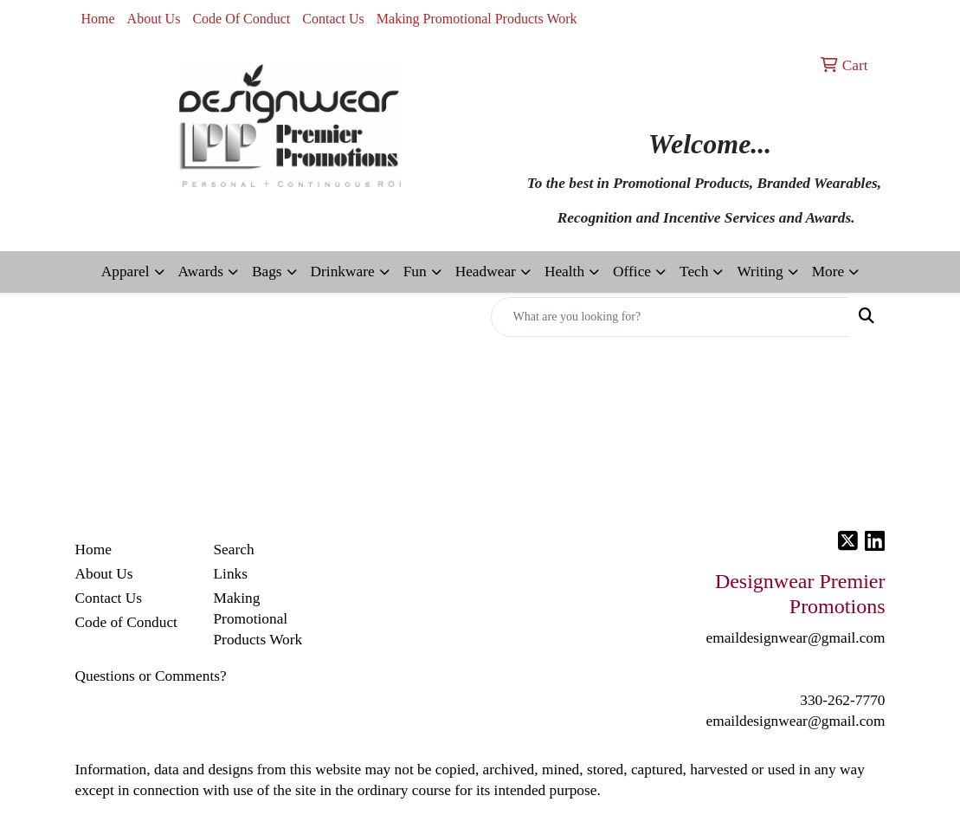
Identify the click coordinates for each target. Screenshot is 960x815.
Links (230, 574)
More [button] (828, 271)
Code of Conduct (126, 622)
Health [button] (564, 271)
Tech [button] (694, 271)
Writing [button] (760, 271)
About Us (154, 18)
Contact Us (333, 18)
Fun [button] (415, 271)
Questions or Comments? (151, 676)
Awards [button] (200, 271)
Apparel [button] (125, 271)
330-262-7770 (842, 700)
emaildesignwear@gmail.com (795, 721)
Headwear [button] (485, 271)
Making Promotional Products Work (477, 18)
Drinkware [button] (343, 271)
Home (98, 18)
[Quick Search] (670, 317)
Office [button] (632, 271)
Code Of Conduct (241, 18)
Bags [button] (267, 271)
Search (233, 549)
